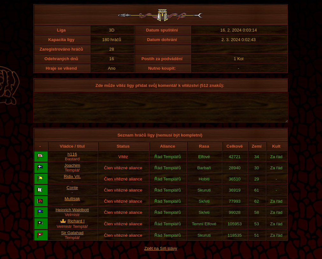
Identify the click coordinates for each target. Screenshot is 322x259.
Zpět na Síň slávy (160, 254)
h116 (72, 160)
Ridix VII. (72, 182)
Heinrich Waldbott (72, 215)
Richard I (76, 226)
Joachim (72, 171)
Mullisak (72, 204)
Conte (72, 193)
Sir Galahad (72, 238)
